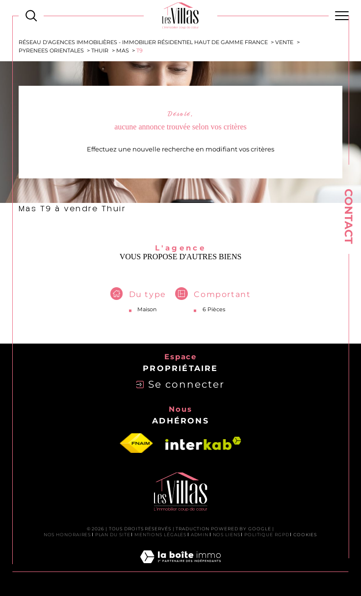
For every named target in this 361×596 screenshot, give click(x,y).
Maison (146, 309)
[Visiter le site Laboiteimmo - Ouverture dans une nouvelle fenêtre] (180, 567)
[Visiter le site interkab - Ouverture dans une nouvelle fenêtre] (203, 443)
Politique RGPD (266, 534)
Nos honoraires (67, 534)
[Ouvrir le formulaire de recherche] (31, 15)
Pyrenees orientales (51, 51)
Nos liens (226, 534)
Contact (348, 216)
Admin (200, 534)
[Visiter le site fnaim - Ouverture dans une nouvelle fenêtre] (136, 443)
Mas (122, 51)
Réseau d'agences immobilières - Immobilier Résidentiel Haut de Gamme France (143, 42)
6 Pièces (214, 309)
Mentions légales (160, 534)
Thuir (99, 51)
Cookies (305, 534)
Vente (284, 42)
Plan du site (112, 534)
